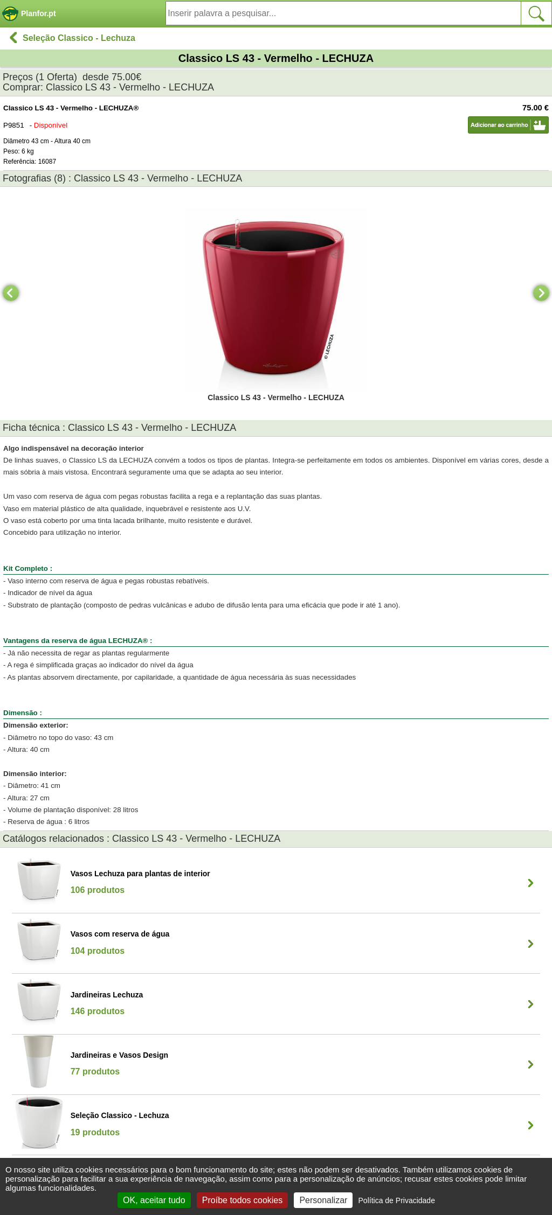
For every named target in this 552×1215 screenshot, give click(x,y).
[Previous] (11, 293)
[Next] (541, 293)
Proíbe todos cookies (242, 1200)
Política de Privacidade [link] (396, 1200)
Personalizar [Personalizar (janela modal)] (323, 1200)
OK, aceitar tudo (154, 1200)
